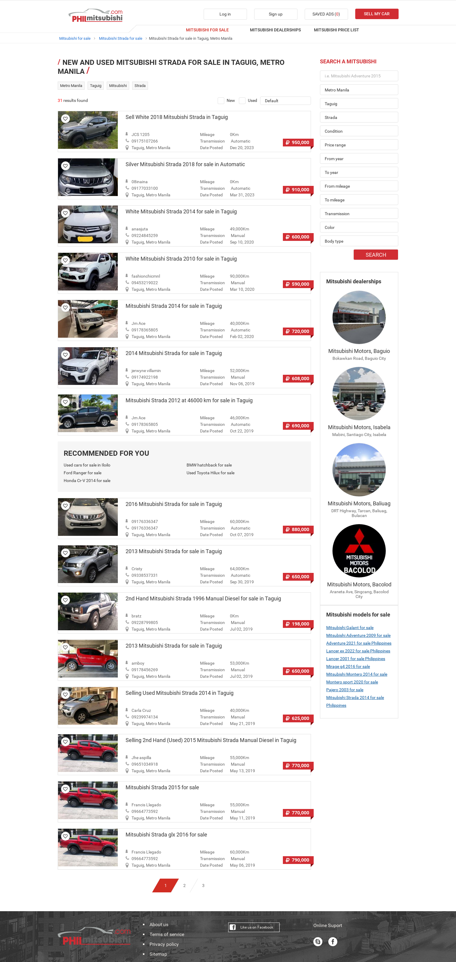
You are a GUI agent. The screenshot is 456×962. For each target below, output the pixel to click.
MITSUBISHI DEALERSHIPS (275, 29)
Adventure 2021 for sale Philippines (358, 643)
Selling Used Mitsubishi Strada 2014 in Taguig (180, 693)
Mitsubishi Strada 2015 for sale (162, 787)
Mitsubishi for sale (75, 38)
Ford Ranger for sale (82, 472)
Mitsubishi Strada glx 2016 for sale (166, 835)
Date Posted (211, 147)
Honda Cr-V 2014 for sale (87, 480)
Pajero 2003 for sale (344, 689)
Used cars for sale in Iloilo (87, 465)
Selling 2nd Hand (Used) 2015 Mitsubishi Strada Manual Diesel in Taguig (211, 740)
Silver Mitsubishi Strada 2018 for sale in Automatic (185, 164)
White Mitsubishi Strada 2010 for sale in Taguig (181, 259)
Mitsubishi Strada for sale (120, 38)
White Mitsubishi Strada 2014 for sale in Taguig (181, 212)
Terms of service (167, 934)
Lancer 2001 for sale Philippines (355, 658)
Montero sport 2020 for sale (352, 682)
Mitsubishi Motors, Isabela (359, 427)
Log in (225, 14)
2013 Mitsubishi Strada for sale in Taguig (174, 551)
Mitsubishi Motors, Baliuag (359, 503)
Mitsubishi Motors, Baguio (359, 351)
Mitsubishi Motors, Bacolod (359, 584)
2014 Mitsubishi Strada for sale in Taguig (174, 353)
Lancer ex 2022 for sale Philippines (358, 651)
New (226, 100)
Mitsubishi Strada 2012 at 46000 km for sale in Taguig (189, 400)
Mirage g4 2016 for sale (348, 666)
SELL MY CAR (377, 13)
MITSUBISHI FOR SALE (207, 29)
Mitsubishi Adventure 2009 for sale (358, 635)
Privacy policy (164, 944)
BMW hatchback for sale (209, 465)
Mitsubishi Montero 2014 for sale (356, 674)
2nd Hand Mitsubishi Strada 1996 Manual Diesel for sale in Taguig (203, 599)
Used (248, 100)
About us (159, 925)
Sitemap (158, 954)
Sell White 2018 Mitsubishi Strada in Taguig (177, 117)
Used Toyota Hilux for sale (210, 472)
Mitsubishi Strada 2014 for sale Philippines (355, 701)
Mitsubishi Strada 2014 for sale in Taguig (174, 306)
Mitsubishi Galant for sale (349, 627)
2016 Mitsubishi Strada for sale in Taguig (174, 504)
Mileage (207, 134)
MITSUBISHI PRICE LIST (336, 29)
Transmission (212, 141)
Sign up (276, 14)
